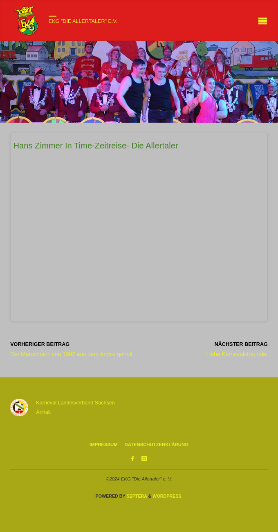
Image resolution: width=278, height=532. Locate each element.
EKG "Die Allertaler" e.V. (83, 21)
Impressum (104, 444)
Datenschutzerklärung (156, 444)
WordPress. (167, 496)
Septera (136, 496)
